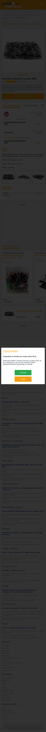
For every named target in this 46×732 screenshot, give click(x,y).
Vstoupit (23, 373)
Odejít (23, 379)
